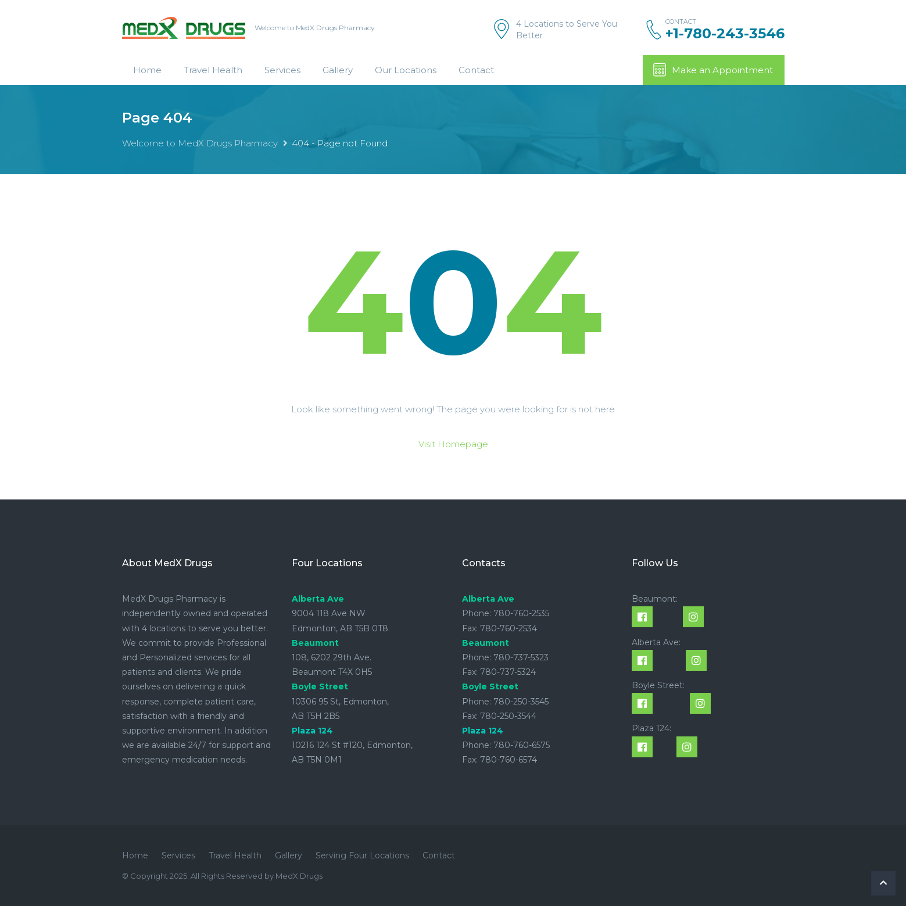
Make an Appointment (712, 69)
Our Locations (405, 70)
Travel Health (213, 70)
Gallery (338, 70)
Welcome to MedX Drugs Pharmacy (200, 143)
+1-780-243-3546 (725, 34)
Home (147, 70)
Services (282, 70)
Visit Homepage (453, 444)
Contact (476, 70)
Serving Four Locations (362, 855)
